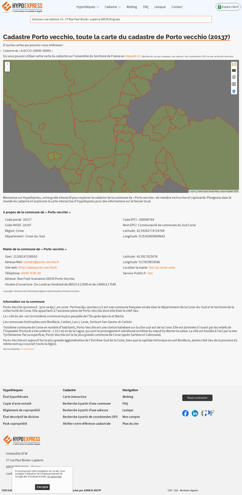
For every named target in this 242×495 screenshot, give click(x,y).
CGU (175, 490)
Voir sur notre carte (162, 267)
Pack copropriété (15, 423)
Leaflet (192, 191)
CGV (170, 490)
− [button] (7, 69)
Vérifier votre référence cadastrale (87, 423)
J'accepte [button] (42, 487)
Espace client (228, 7)
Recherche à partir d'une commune (87, 403)
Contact (177, 7)
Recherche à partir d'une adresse (85, 410)
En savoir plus (27, 349)
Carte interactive (74, 396)
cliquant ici (132, 56)
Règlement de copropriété (21, 410)
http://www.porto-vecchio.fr (38, 267)
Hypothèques (85, 7)
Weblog (131, 7)
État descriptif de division (21, 416)
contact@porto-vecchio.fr (41, 262)
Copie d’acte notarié (17, 403)
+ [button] (7, 64)
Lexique (160, 7)
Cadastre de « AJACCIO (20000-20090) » (28, 51)
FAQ (145, 7)
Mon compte (131, 416)
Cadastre (111, 7)
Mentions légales (189, 490)
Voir (150, 273)
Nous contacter (197, 398)
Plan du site (131, 423)
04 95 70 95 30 (31, 273)
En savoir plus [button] (54, 476)
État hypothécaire (15, 396)
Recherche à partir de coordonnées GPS (90, 416)
